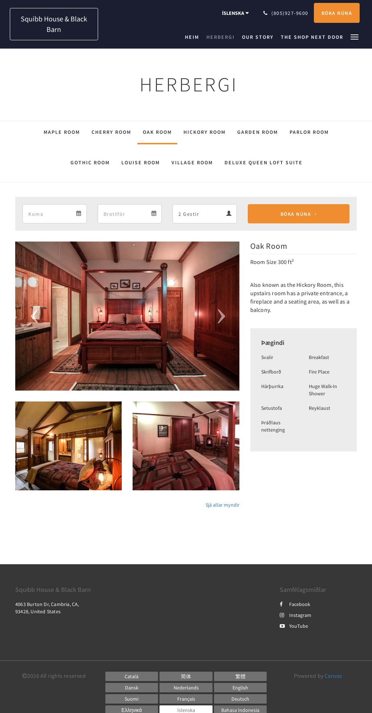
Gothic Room (90, 162)
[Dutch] (186, 687)
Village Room (192, 162)
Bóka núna (295, 214)
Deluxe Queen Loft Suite (264, 162)
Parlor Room (309, 132)
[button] (354, 36)
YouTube (294, 626)
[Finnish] (131, 699)
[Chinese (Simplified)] (186, 676)
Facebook (295, 604)
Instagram (295, 615)
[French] (186, 699)
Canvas (333, 675)
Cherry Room (111, 132)
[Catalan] (131, 676)
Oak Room (157, 132)
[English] (240, 687)
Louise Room (140, 162)
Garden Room (257, 132)
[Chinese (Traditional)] (240, 676)
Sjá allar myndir (222, 505)
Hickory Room (204, 132)
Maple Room (62, 132)
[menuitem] (194, 37)
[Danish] (131, 687)
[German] (240, 699)
